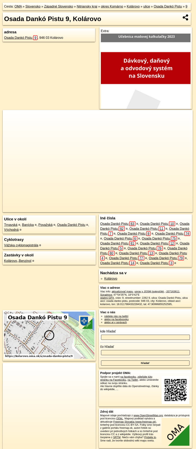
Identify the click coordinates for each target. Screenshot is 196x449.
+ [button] (9, 117)
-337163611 (172, 291)
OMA (18, 6)
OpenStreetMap (108, 209)
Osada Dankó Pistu (168, 6)
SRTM (117, 437)
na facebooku (128, 376)
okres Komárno (112, 6)
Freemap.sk (129, 209)
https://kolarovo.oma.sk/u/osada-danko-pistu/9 (167, 209)
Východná (11, 229)
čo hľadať (107, 346)
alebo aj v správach (115, 322)
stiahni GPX (107, 297)
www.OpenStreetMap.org (148, 415)
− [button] (9, 123)
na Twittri (132, 379)
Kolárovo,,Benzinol (17, 261)
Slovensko (33, 6)
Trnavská (10, 225)
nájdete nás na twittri (116, 316)
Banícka (28, 225)
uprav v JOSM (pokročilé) (149, 291)
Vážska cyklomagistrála (21, 245)
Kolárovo (133, 6)
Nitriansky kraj (87, 6)
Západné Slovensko (58, 6)
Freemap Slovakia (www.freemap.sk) (134, 421)
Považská (45, 225)
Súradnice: (106, 294)
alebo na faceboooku (116, 319)
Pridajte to (150, 437)
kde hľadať (108, 331)
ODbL (119, 418)
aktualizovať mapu (122, 291)
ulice (146, 6)
